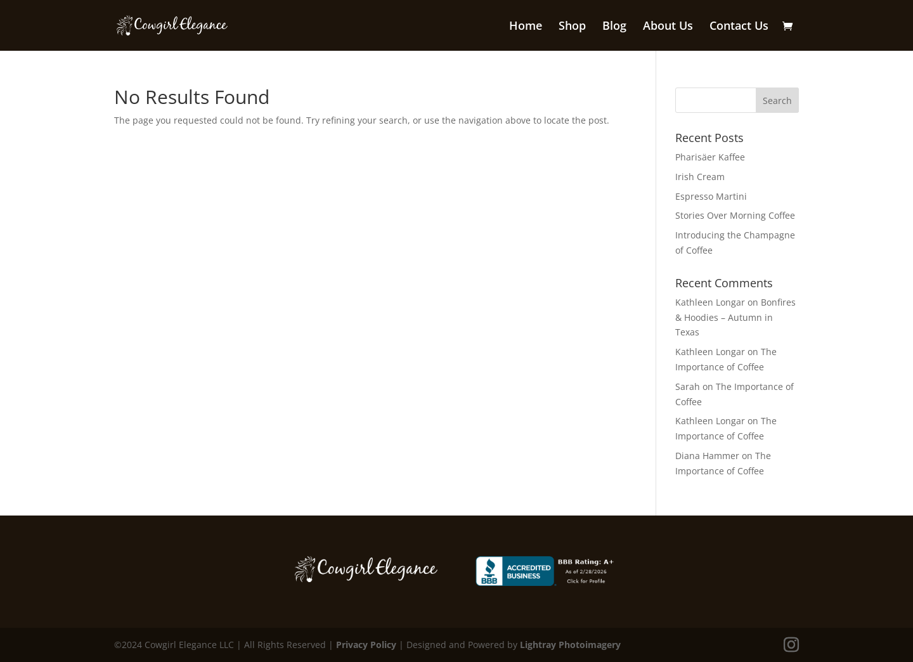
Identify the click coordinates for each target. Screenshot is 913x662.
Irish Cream (700, 177)
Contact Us (738, 27)
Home (525, 27)
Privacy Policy (366, 645)
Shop (572, 27)
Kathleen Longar (710, 302)
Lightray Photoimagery (570, 645)
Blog (614, 27)
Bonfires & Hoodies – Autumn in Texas (735, 317)
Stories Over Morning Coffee (735, 215)
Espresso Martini (711, 196)
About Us (668, 27)
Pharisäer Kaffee (710, 157)
